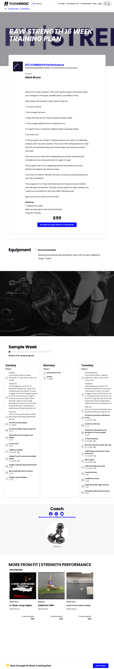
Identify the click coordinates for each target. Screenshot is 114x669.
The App (61, 3)
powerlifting (24, 8)
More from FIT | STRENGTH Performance (57, 517)
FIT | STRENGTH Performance (44, 65)
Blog (94, 3)
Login (100, 3)
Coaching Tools (72, 3)
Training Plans (86, 3)
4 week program (28, 616)
